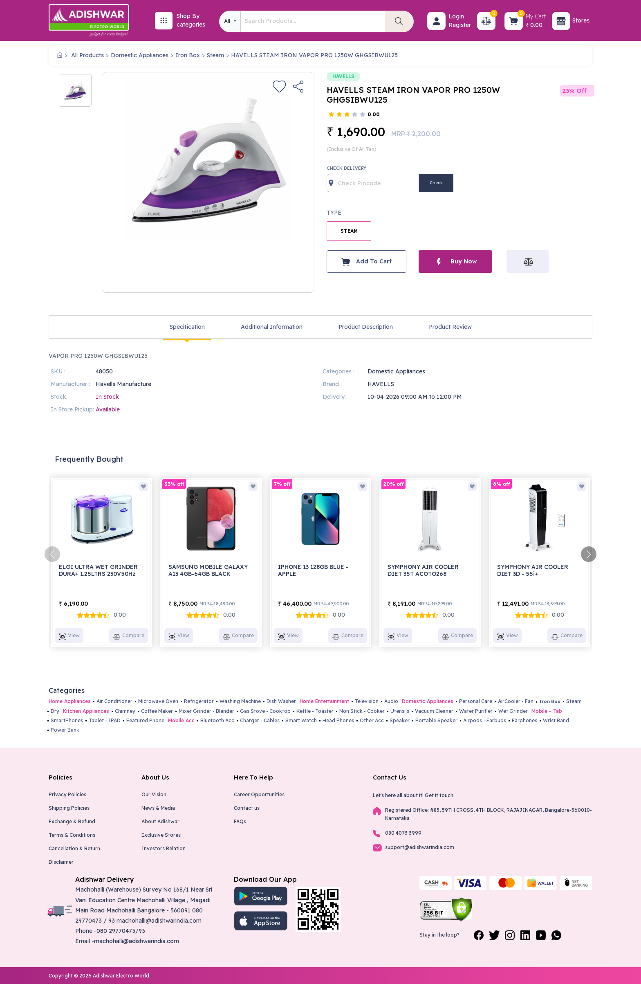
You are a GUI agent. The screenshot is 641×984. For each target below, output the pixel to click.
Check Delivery (346, 168)
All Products (87, 55)
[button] (436, 21)
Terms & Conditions (72, 835)
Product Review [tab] (450, 326)
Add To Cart (366, 262)
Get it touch (439, 795)
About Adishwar (160, 821)
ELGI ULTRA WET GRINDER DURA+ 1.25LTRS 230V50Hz (98, 570)
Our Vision (153, 794)
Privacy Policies (67, 794)
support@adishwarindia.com (419, 847)
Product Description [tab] (365, 326)
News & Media (158, 808)
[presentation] (52, 554)
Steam (215, 55)
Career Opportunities (259, 794)
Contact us (247, 808)
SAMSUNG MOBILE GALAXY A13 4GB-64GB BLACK (208, 570)
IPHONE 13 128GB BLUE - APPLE (313, 570)
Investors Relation (163, 848)
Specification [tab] (187, 326)
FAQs (240, 821)
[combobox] (230, 21)
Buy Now (455, 261)
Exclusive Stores (161, 835)
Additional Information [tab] (272, 326)
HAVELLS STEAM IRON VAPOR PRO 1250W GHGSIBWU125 (314, 55)
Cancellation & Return (74, 848)
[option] (75, 90)
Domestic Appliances (139, 55)
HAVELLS (343, 76)
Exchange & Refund (72, 821)
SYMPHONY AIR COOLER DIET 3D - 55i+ (532, 570)
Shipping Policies (69, 808)
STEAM (349, 231)
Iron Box (187, 55)
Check (436, 182)
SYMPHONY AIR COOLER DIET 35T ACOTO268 (423, 570)
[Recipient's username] (373, 183)
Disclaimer (61, 862)
